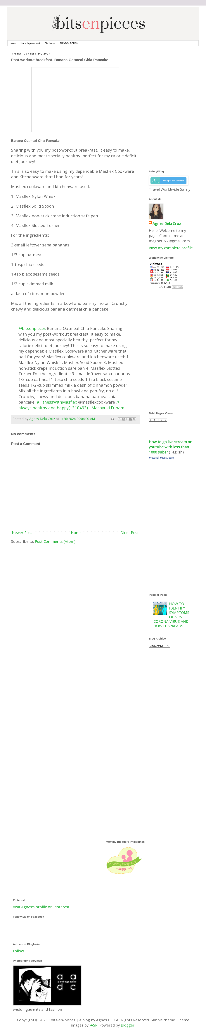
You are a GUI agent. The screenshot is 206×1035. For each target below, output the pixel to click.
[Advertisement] (75, 575)
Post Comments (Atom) (55, 541)
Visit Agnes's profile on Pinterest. (41, 906)
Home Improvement (30, 43)
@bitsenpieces (32, 328)
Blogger (127, 1025)
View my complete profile (171, 247)
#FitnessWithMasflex (57, 402)
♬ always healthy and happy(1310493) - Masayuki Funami (71, 404)
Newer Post (22, 532)
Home (13, 43)
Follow (18, 950)
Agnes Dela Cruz (167, 223)
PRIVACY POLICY (69, 43)
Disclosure (50, 43)
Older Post (129, 532)
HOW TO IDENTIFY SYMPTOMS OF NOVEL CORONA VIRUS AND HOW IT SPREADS (171, 614)
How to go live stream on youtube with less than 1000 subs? (171, 447)
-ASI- (93, 1025)
